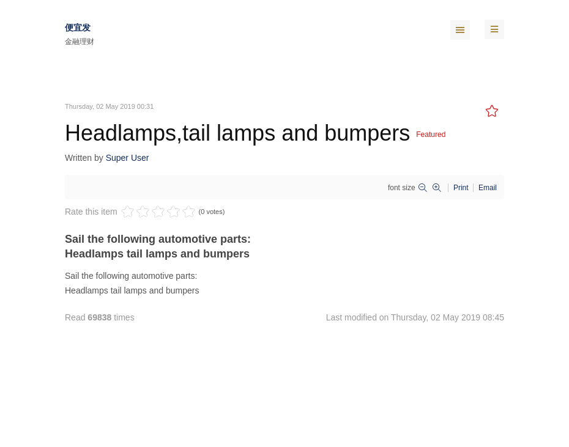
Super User (127, 158)
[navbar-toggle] (494, 29)
